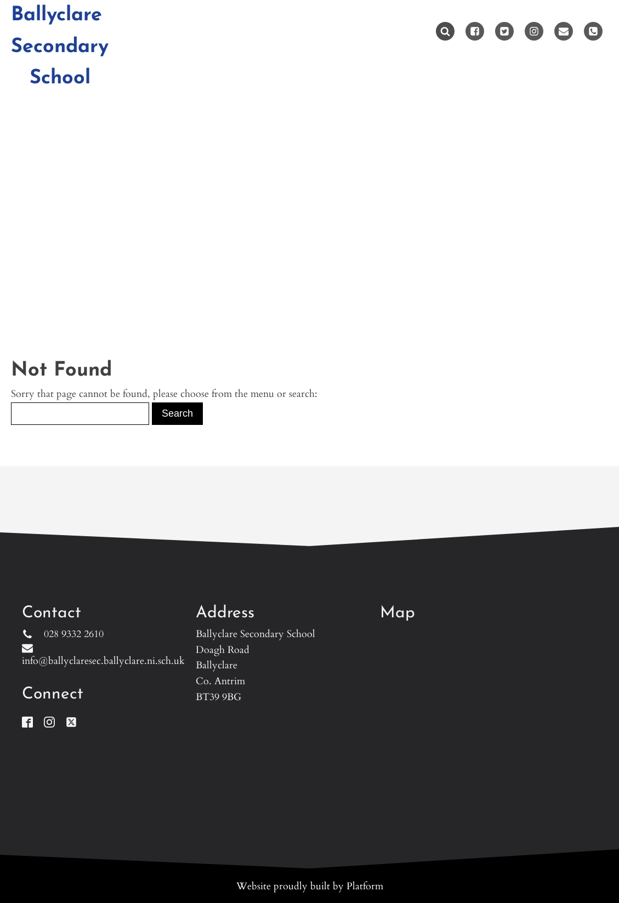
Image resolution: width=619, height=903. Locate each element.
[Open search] (445, 31)
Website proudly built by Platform (309, 886)
